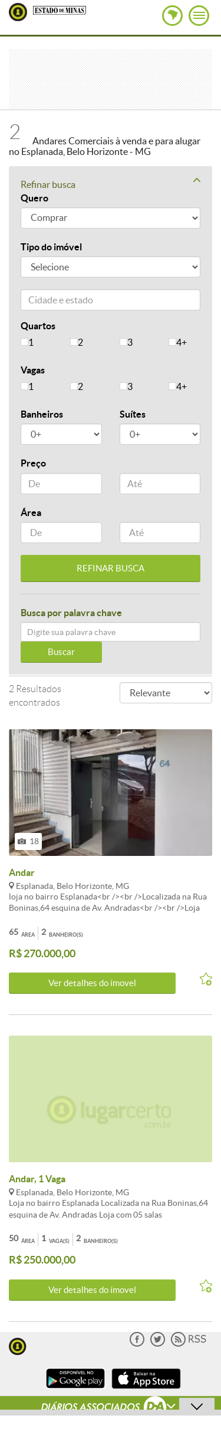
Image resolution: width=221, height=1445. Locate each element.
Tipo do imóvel (51, 247)
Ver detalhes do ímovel (92, 983)
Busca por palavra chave (71, 612)
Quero (34, 198)
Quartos (38, 325)
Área (31, 512)
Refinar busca (110, 184)
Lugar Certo (18, 12)
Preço (33, 463)
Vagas (33, 370)
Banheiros (42, 414)
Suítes (133, 414)
